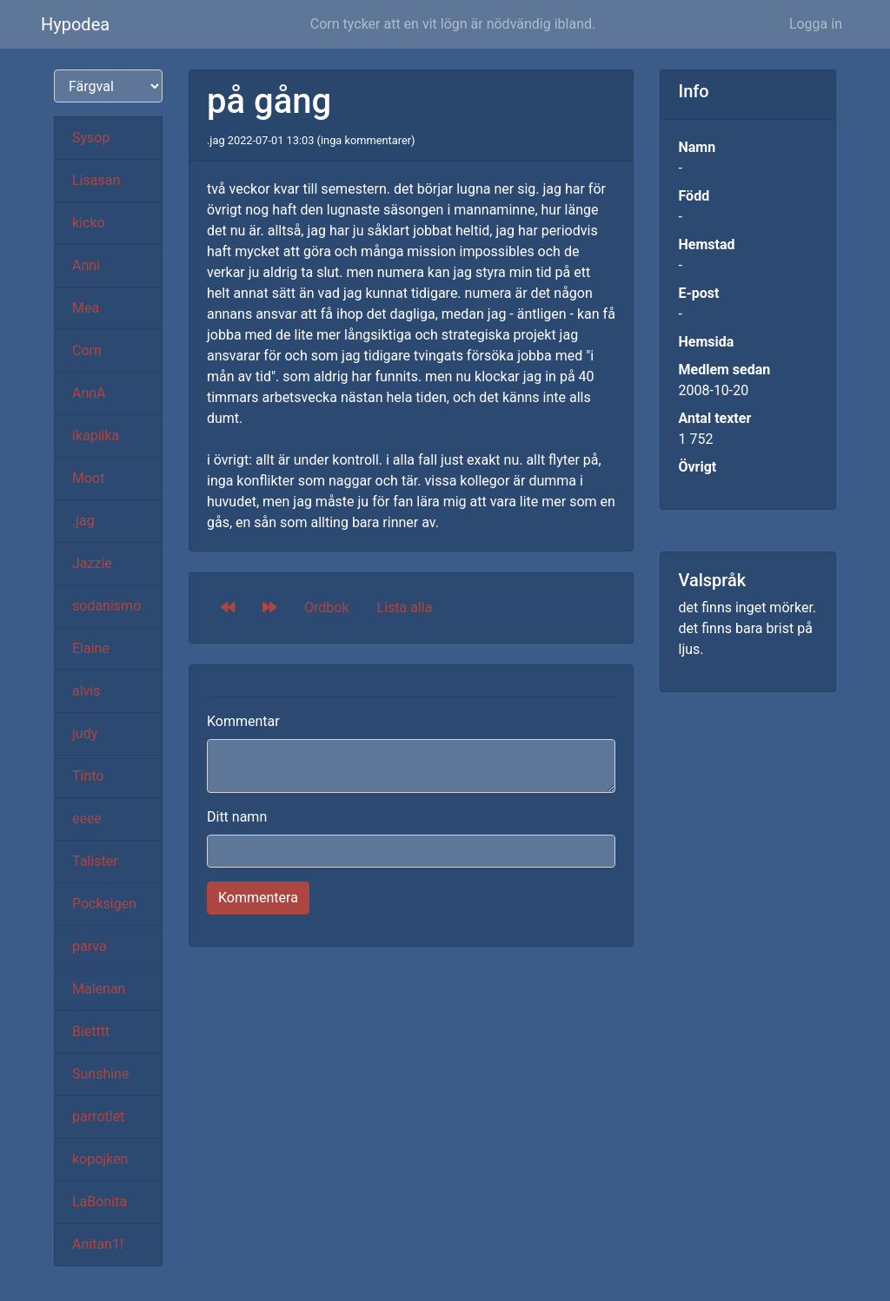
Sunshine (100, 1074)
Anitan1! (97, 1244)
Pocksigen (104, 903)
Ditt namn (237, 817)
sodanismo (106, 606)
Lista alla (405, 607)
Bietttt (91, 1031)
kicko (88, 223)
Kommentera (258, 897)
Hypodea (75, 24)
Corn (87, 350)
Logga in (815, 24)
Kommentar (243, 721)
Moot (88, 478)
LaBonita (99, 1201)
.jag (83, 520)
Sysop (91, 137)
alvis (86, 691)
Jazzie (92, 563)
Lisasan (96, 180)
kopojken (100, 1159)
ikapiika (95, 435)
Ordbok (326, 607)
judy (84, 733)
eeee (87, 818)
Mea (85, 308)
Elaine (91, 648)
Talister (95, 861)
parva (89, 946)
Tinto (87, 776)
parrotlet (98, 1116)
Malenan (98, 989)
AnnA (89, 393)
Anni (86, 265)
